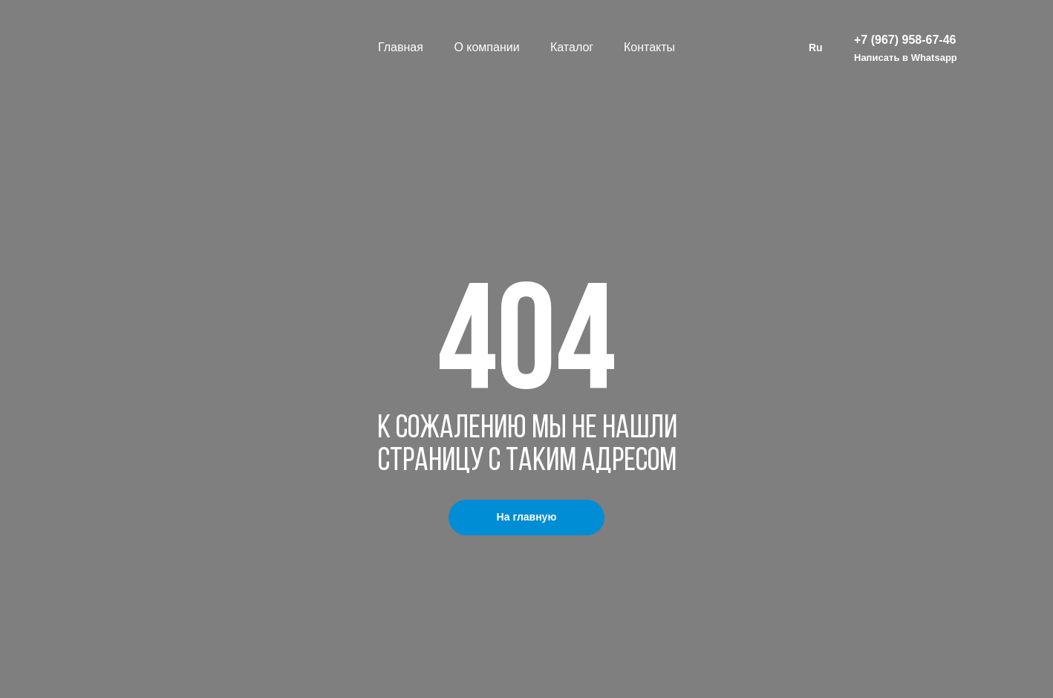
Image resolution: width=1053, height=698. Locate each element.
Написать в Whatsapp (905, 57)
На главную (527, 517)
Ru (816, 47)
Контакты (649, 47)
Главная (400, 47)
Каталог (571, 47)
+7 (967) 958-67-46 (905, 39)
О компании (486, 47)
